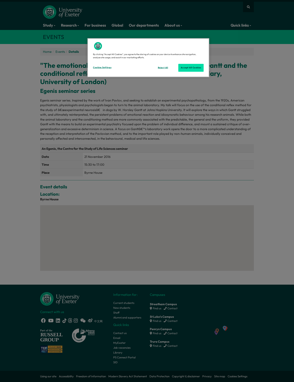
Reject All (163, 67)
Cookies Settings (102, 67)
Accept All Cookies (191, 67)
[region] (148, 57)
